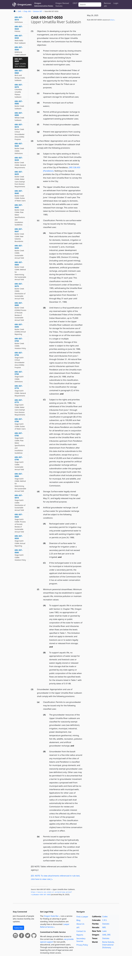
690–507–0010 (19, 19)
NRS (104, 927)
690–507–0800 (20, 482)
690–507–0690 (20, 329)
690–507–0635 (20, 179)
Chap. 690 (27, 11)
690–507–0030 (20, 39)
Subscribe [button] (18, 928)
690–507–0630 (20, 162)
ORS (108, 934)
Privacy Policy (82, 945)
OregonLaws (24, 4)
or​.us (112, 20)
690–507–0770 (20, 391)
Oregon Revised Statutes (62, 4)
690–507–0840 (20, 555)
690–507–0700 (20, 343)
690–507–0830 (20, 541)
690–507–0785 (20, 443)
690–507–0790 (19, 463)
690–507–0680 (20, 311)
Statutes (105, 924)
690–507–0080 (19, 105)
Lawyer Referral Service (54, 925)
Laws (104, 931)
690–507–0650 (19, 251)
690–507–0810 (20, 502)
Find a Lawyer (82, 916)
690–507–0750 (20, 360)
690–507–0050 (20, 62)
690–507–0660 (20, 271)
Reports (79, 935)
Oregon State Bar (51, 916)
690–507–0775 (20, 407)
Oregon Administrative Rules (43, 4)
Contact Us (81, 931)
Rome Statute (108, 942)
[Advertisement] (102, 40)
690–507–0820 (20, 523)
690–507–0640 (20, 196)
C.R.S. (104, 920)
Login (115, 3)
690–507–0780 (20, 424)
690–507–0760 (19, 377)
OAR (19, 11)
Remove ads (107, 4)
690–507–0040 (20, 51)
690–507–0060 (20, 75)
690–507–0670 (20, 291)
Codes (104, 916)
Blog (78, 920)
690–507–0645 (20, 215)
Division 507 (37, 11)
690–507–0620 (19, 148)
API (77, 927)
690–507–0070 (19, 90)
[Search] (89, 4)
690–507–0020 (19, 28)
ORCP (75, 3)
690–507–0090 (19, 116)
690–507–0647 (19, 235)
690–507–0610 (20, 131)
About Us (80, 924)
